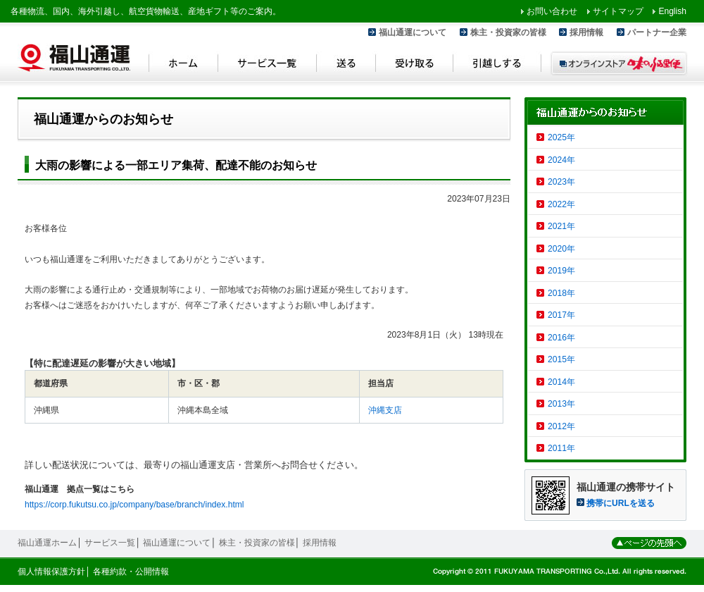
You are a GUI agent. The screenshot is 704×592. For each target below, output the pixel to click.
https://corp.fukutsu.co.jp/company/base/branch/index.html (134, 505)
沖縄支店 (385, 410)
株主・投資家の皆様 (508, 32)
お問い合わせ (552, 11)
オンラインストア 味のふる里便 (619, 63)
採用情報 (586, 32)
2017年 (561, 315)
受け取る (414, 65)
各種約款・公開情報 (131, 571)
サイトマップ (618, 11)
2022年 (561, 204)
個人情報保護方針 (51, 571)
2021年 (561, 226)
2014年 (561, 382)
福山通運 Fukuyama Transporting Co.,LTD (74, 58)
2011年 (561, 448)
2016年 (561, 338)
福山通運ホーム (47, 543)
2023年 (561, 182)
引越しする (497, 65)
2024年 (561, 160)
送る (346, 65)
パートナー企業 (656, 32)
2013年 (561, 404)
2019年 (561, 271)
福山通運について (412, 32)
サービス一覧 (267, 65)
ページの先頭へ (649, 543)
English (672, 11)
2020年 (561, 249)
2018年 (561, 293)
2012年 (561, 426)
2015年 (561, 359)
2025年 (561, 137)
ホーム (183, 65)
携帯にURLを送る (620, 503)
